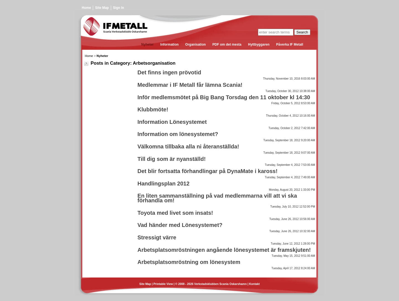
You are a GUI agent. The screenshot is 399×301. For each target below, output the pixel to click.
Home (86, 8)
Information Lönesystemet (172, 122)
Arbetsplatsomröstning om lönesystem (188, 262)
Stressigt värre (156, 237)
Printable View (163, 284)
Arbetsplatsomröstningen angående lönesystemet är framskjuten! (224, 250)
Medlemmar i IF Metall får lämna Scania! (189, 85)
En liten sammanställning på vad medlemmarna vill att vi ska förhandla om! (217, 198)
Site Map (102, 8)
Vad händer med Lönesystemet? (179, 225)
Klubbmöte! (152, 109)
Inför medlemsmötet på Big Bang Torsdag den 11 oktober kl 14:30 (223, 97)
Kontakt (254, 284)
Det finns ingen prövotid (169, 72)
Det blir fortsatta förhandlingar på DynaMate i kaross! (207, 171)
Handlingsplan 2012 (163, 183)
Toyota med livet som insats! (175, 213)
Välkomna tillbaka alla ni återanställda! (188, 146)
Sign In (118, 8)
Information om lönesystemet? (177, 134)
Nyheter (102, 55)
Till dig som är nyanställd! (171, 159)
